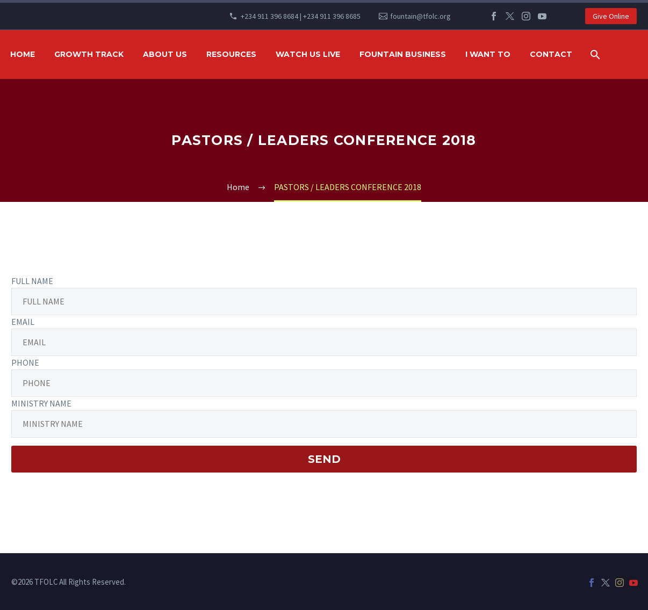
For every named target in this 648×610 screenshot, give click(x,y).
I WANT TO (487, 54)
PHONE (25, 362)
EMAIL (22, 321)
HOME (22, 54)
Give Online (611, 16)
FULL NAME (32, 280)
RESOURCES (231, 54)
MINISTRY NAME (41, 403)
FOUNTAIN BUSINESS (402, 54)
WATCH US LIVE (308, 54)
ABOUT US (165, 54)
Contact (551, 54)
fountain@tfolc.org (420, 16)
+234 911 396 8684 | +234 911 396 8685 (301, 16)
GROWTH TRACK (89, 54)
